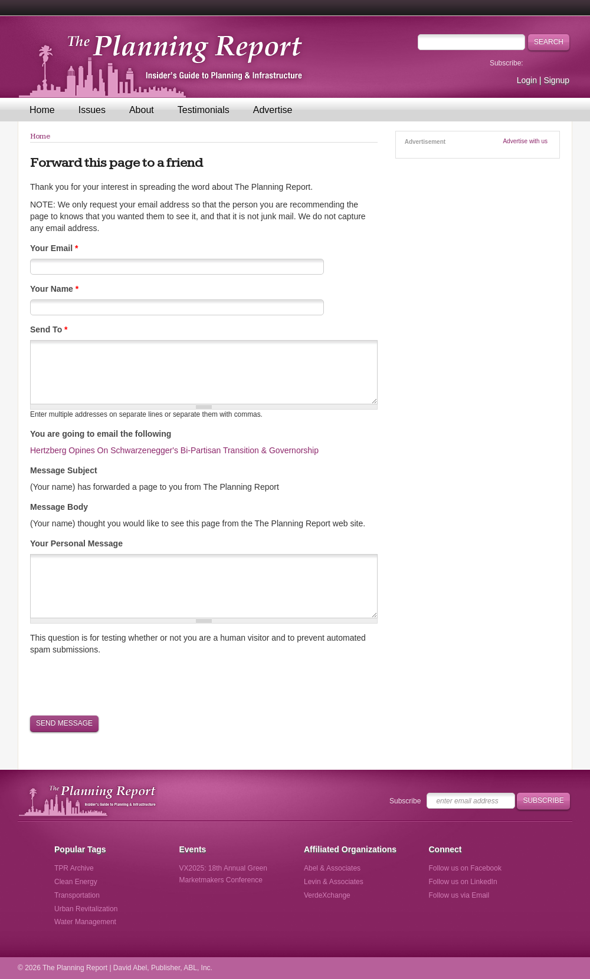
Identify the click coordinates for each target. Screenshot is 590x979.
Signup (556, 80)
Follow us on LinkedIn (463, 882)
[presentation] (119, 684)
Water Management (85, 922)
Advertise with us (525, 141)
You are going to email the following (100, 434)
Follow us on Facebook (465, 868)
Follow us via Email (459, 895)
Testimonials (204, 110)
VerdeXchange (327, 895)
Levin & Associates (333, 882)
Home (42, 110)
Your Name (54, 289)
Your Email (54, 248)
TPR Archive (74, 868)
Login (527, 80)
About (141, 110)
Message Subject (63, 470)
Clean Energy (75, 882)
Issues (92, 110)
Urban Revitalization (85, 909)
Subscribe (405, 801)
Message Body (59, 507)
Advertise (273, 110)
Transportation (77, 895)
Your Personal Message (76, 543)
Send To (49, 329)
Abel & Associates (332, 868)
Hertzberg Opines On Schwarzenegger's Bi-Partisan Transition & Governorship (174, 450)
